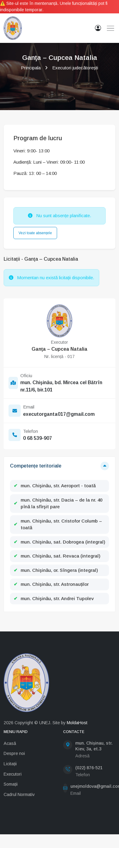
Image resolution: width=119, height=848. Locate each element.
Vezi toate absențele (35, 233)
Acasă (10, 743)
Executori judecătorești (75, 67)
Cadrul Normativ (19, 794)
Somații (11, 784)
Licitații (10, 763)
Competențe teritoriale (35, 465)
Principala (31, 67)
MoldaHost (77, 722)
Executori (13, 774)
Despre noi (14, 753)
